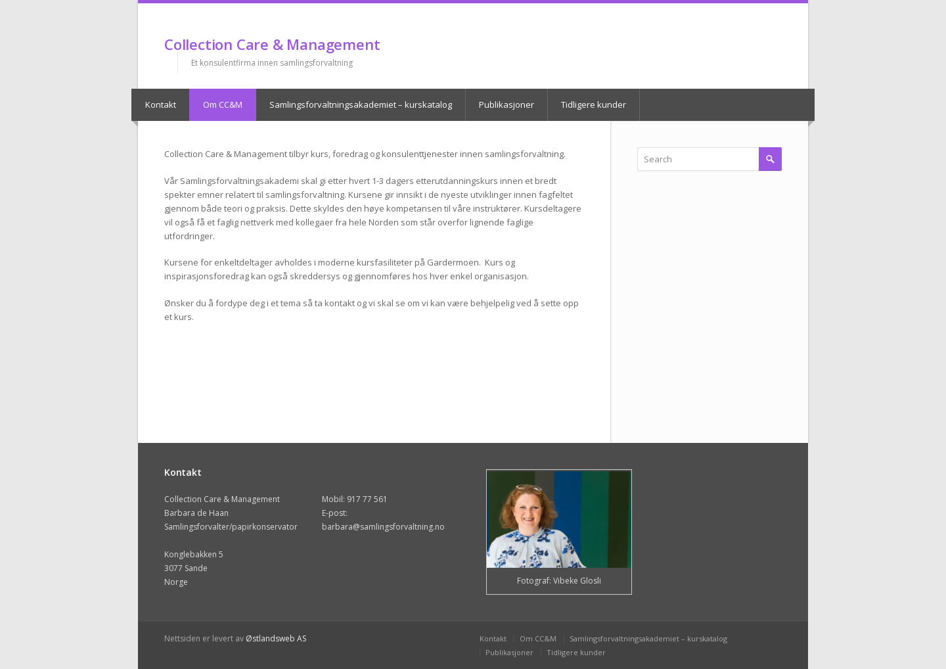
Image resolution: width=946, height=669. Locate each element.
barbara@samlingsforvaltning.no (383, 526)
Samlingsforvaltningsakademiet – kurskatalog (360, 104)
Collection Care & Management (272, 44)
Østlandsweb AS (276, 638)
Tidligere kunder (593, 104)
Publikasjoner (506, 104)
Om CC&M (222, 104)
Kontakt (160, 104)
